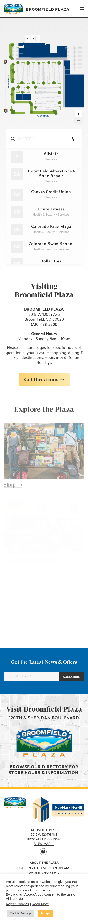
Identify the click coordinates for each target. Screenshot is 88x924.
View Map (42, 844)
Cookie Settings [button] (20, 913)
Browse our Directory (39, 767)
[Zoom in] (78, 113)
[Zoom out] (78, 120)
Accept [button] (45, 913)
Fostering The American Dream (42, 868)
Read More (40, 904)
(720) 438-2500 (44, 325)
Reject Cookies (17, 904)
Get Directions (41, 379)
